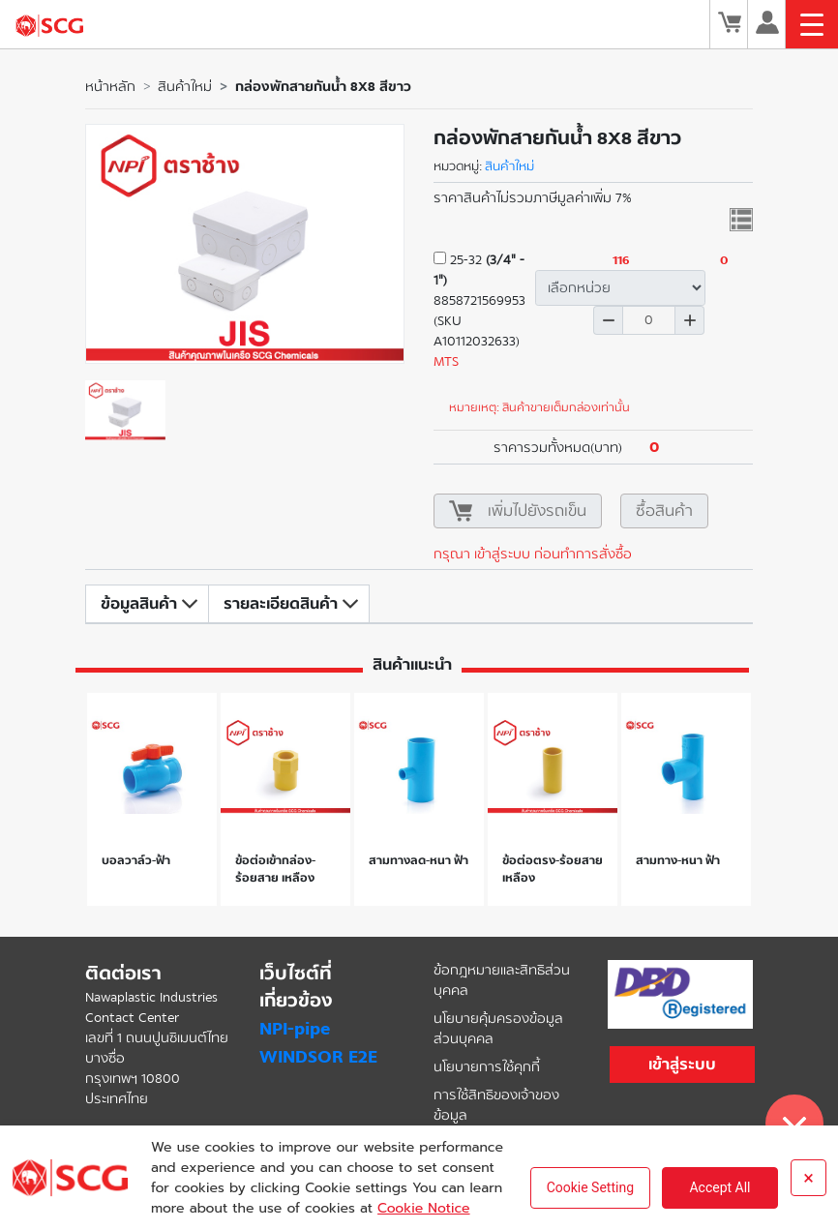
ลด (607, 320)
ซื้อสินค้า (664, 510)
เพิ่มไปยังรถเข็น (537, 510)
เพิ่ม (689, 320)
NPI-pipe (294, 1028)
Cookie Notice (423, 1208)
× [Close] (808, 1177)
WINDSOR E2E (318, 1056)
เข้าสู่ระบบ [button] (682, 1064)
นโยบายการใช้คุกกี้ (487, 1067)
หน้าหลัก (110, 86)
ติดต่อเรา (123, 973)
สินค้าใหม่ (185, 86)
